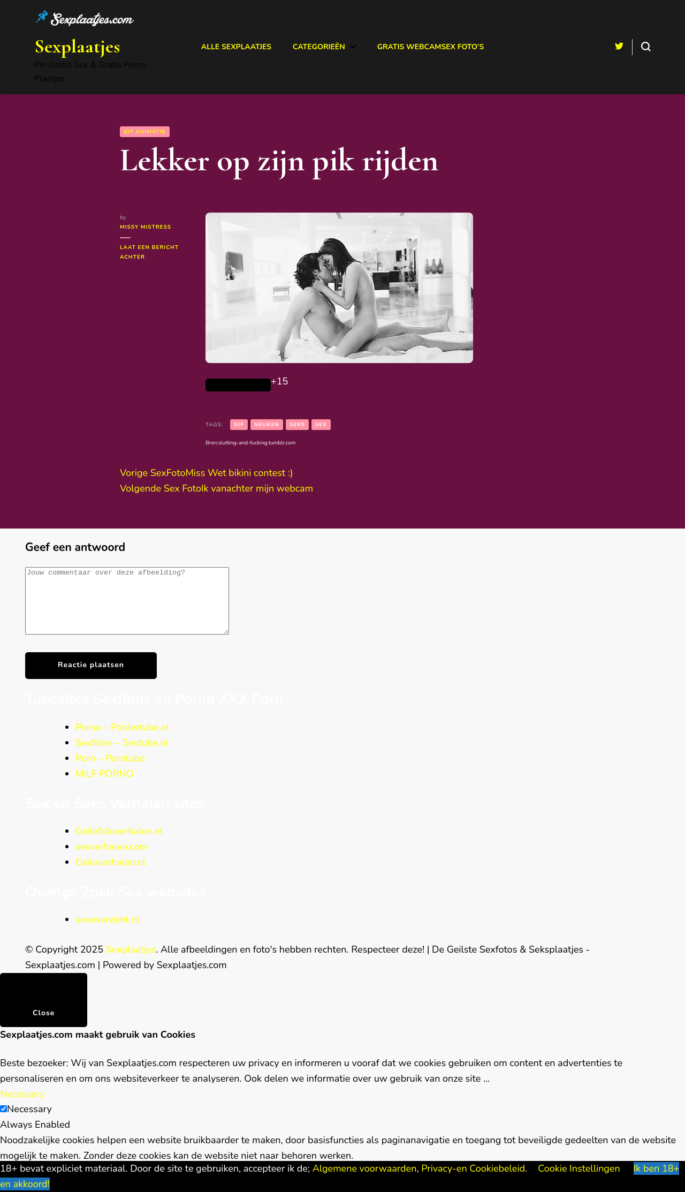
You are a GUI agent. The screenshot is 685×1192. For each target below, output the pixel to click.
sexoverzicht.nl (107, 932)
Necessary (29, 1121)
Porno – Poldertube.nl (122, 740)
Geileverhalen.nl (110, 875)
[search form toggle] (646, 46)
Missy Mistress (145, 227)
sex (321, 424)
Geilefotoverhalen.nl (119, 844)
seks (297, 424)
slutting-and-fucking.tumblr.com (256, 443)
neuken (266, 424)
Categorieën (319, 47)
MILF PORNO (104, 786)
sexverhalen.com (111, 859)
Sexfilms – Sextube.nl (122, 755)
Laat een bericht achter (149, 253)
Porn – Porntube (110, 771)
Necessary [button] (22, 1106)
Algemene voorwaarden (365, 1168)
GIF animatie (145, 131)
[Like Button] (238, 385)
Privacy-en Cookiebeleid (473, 1168)
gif (239, 424)
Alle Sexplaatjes (236, 47)
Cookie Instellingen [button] (579, 1168)
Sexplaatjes (77, 46)
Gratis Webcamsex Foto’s (430, 47)
